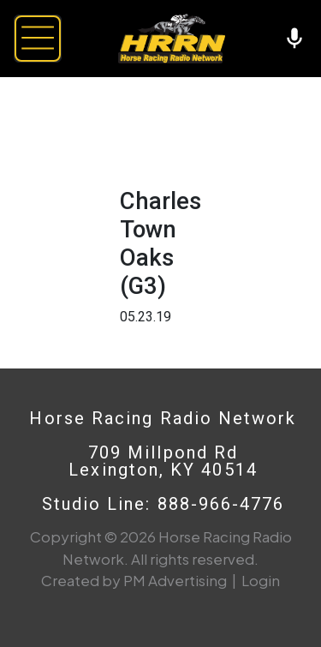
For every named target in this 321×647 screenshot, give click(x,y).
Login (260, 580)
